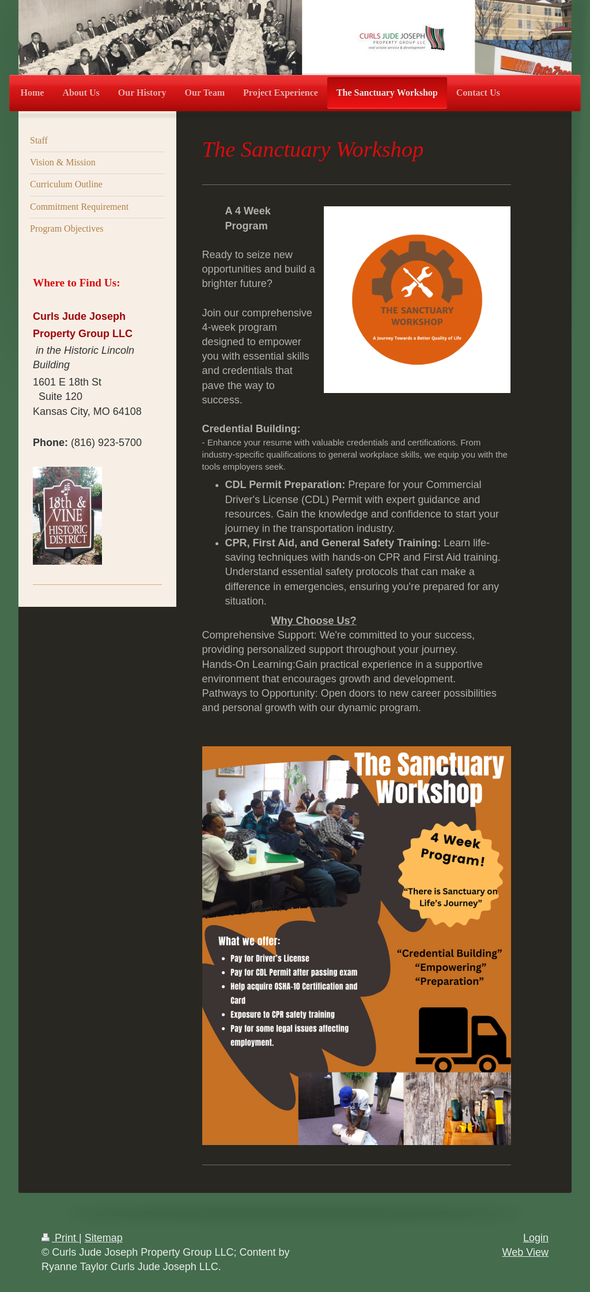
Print (60, 1238)
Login (536, 1238)
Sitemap (104, 1238)
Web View (525, 1252)
